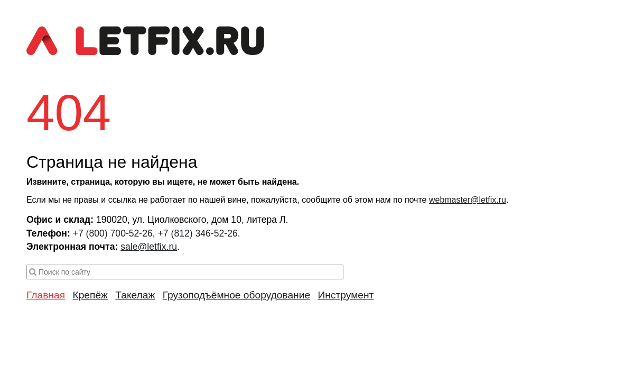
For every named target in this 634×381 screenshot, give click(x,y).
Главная (45, 295)
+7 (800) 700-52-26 (113, 233)
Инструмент (346, 295)
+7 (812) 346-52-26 (198, 233)
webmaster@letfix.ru (467, 199)
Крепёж (89, 295)
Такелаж (135, 295)
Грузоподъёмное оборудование (236, 295)
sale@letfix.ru (148, 246)
